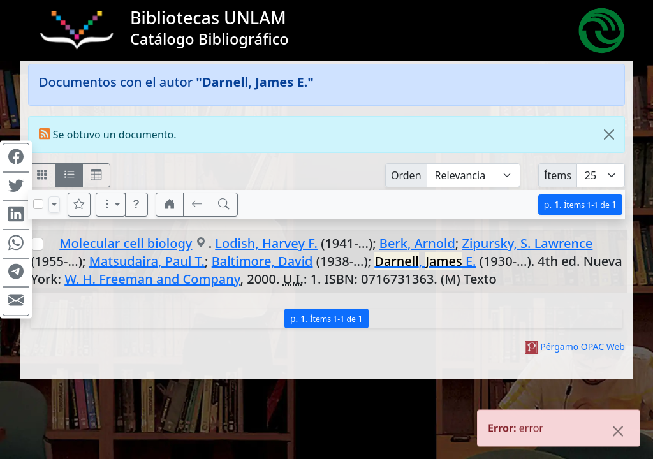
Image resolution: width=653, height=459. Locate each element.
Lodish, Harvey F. (266, 243)
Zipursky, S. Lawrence (527, 243)
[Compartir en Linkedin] (16, 215)
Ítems (557, 175)
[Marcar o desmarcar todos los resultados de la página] (38, 204)
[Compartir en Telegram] (16, 273)
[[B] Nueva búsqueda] (224, 205)
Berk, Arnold (417, 243)
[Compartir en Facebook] (16, 158)
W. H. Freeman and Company (152, 279)
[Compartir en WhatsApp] (16, 244)
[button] (136, 205)
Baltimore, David (262, 261)
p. (580, 204)
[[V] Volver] (197, 205)
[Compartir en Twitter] (16, 186)
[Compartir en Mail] (16, 301)
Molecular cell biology (125, 243)
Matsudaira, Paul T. (147, 261)
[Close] (609, 134)
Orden (406, 175)
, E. (425, 261)
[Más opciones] (111, 205)
